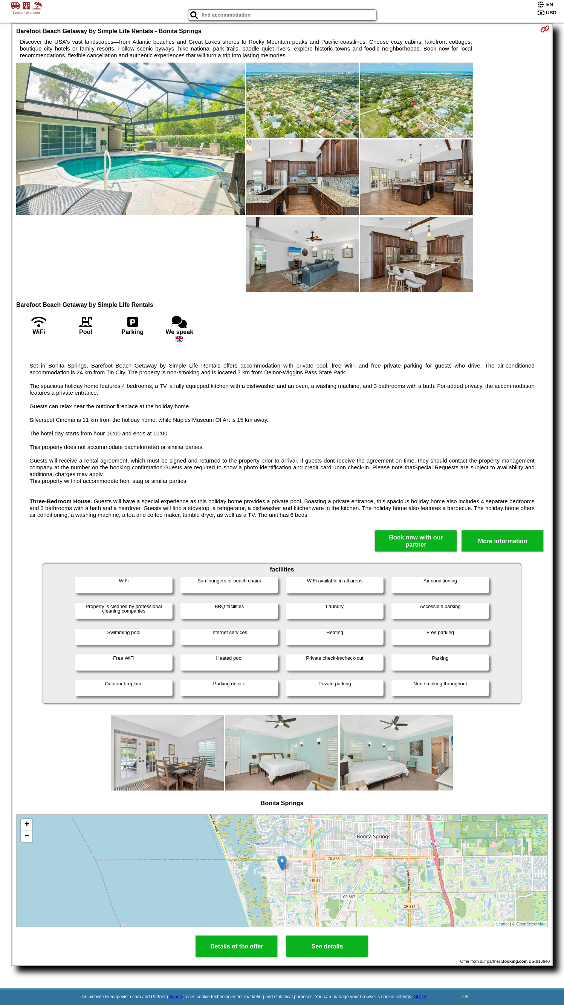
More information (502, 541)
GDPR (420, 996)
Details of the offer (236, 946)
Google (175, 996)
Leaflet (502, 924)
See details (327, 946)
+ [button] (26, 824)
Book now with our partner (416, 541)
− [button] (26, 836)
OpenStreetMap (531, 924)
